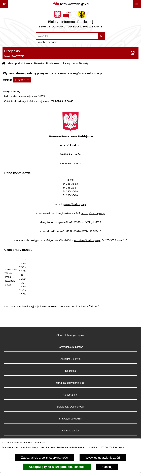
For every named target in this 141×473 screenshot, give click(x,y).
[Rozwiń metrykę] (22, 79)
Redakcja (70, 370)
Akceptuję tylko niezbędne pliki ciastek (57, 466)
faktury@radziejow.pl (93, 213)
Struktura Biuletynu (70, 359)
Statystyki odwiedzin (70, 418)
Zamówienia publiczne (70, 347)
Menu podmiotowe (19, 63)
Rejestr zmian (70, 394)
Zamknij (107, 466)
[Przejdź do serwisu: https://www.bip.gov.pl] (70, 4)
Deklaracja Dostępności (70, 406)
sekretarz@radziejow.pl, (87, 240)
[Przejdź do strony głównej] (70, 20)
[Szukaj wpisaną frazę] (101, 36)
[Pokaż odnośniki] (4, 4)
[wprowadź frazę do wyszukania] (67, 36)
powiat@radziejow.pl (74, 204)
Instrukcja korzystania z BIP (70, 382)
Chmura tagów (70, 430)
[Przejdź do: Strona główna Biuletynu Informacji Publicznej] (3, 63)
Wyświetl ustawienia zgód (103, 457)
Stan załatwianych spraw (70, 335)
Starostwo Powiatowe (46, 63)
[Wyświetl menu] (137, 4)
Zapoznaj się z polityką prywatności (44, 457)
